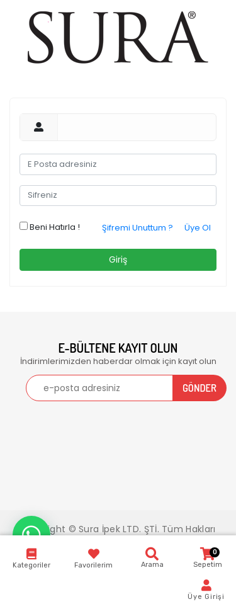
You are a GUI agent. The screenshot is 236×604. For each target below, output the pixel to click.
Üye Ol (197, 228)
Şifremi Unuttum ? (137, 228)
